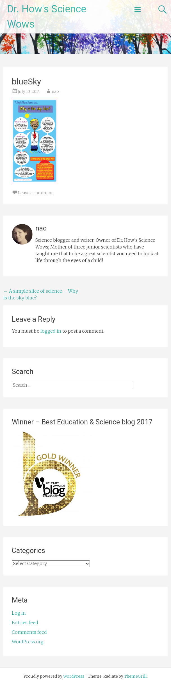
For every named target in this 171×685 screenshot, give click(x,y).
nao (55, 91)
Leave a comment (35, 192)
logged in (50, 331)
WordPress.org (28, 641)
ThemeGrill (135, 676)
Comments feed (29, 632)
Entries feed (25, 622)
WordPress (73, 676)
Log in (19, 613)
